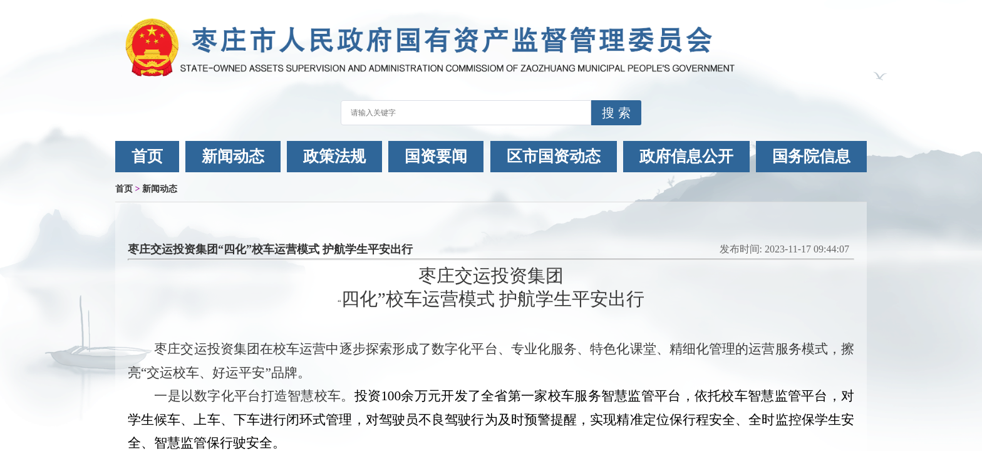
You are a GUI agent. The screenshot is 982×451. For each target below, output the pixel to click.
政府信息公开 (686, 156)
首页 (147, 156)
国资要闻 (436, 156)
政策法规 (334, 156)
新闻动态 (233, 156)
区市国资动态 (554, 156)
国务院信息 (811, 156)
